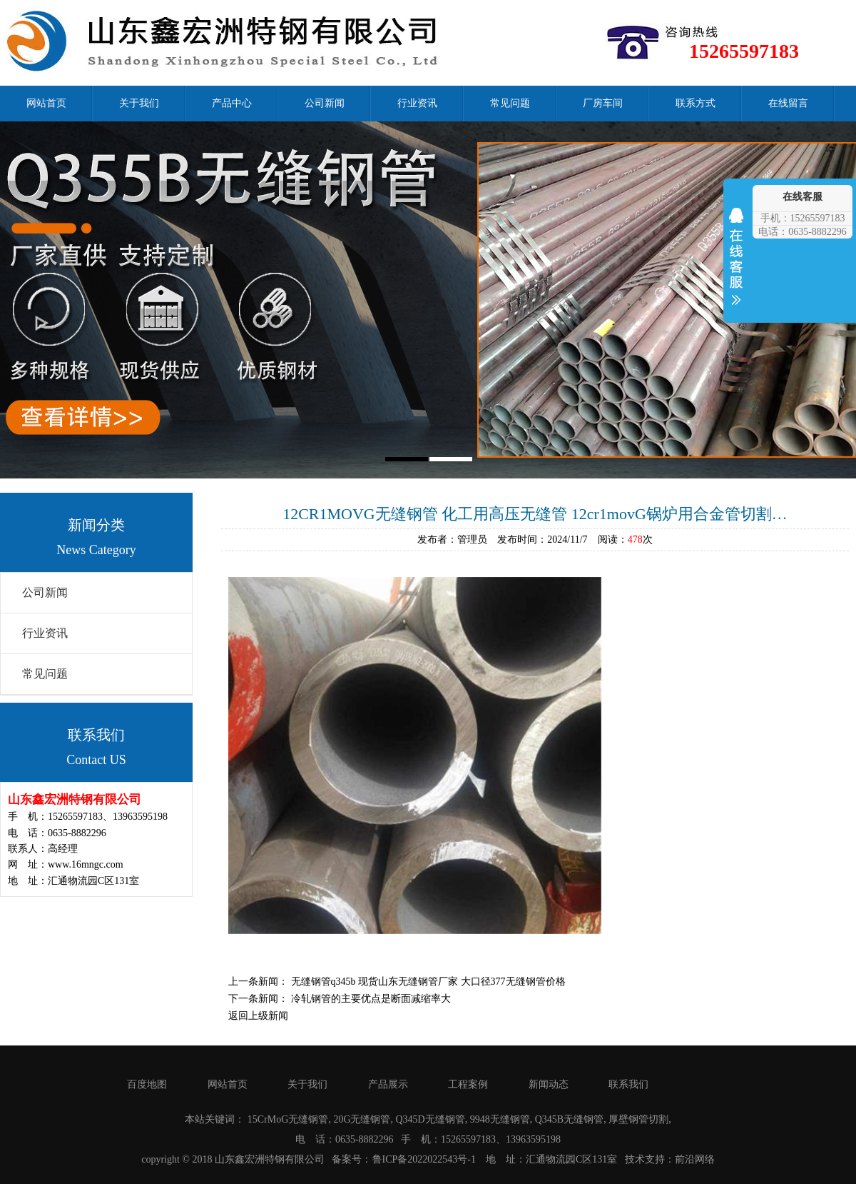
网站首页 (46, 103)
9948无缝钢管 (500, 1119)
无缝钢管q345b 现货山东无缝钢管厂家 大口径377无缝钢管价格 (428, 981)
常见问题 (510, 103)
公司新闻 (325, 103)
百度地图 (147, 1084)
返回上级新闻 (258, 1015)
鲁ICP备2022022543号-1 (424, 1159)
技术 (635, 1159)
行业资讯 (417, 103)
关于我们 (139, 103)
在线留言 (788, 103)
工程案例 (468, 1084)
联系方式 (695, 103)
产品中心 (232, 103)
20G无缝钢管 (361, 1119)
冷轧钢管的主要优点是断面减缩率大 (371, 998)
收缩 (736, 265)
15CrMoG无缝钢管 (288, 1119)
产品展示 (388, 1084)
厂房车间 (603, 103)
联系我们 (628, 1084)
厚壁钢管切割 (638, 1119)
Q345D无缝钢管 (430, 1119)
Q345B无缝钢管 (569, 1119)
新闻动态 (549, 1084)
